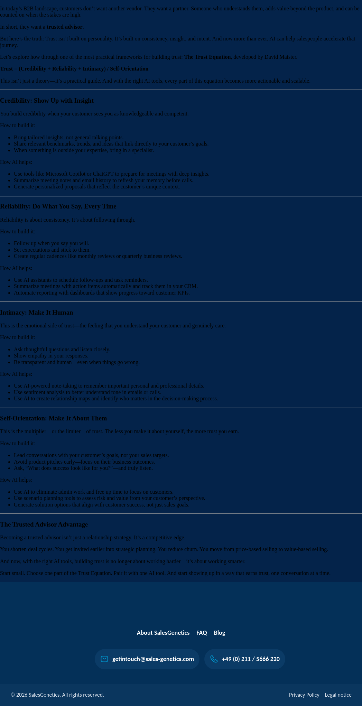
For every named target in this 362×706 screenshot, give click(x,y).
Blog (219, 633)
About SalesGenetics (163, 633)
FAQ (201, 633)
